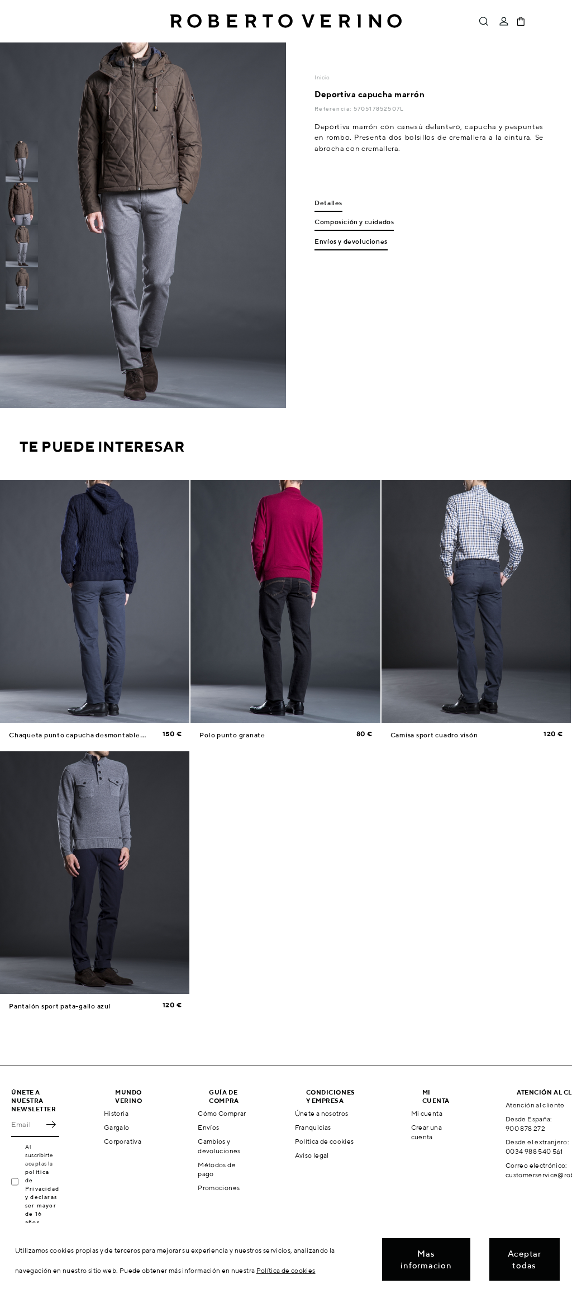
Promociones (219, 1187)
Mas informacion (426, 1259)
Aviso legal (312, 1155)
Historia (116, 1113)
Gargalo (117, 1127)
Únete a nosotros (322, 1113)
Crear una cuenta (426, 1132)
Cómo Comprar (222, 1113)
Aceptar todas (524, 1259)
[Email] (26, 1125)
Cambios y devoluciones (219, 1146)
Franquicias (313, 1127)
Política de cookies (324, 1141)
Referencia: (333, 108)
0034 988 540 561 (534, 1151)
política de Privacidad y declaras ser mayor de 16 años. (42, 1196)
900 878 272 (525, 1128)
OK (50, 1125)
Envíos (208, 1127)
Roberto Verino (286, 21)
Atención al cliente (535, 1105)
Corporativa (122, 1141)
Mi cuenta (426, 1113)
